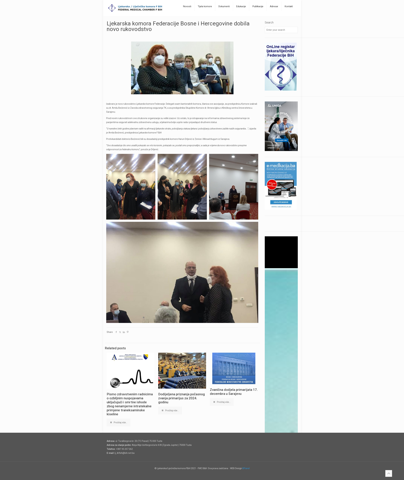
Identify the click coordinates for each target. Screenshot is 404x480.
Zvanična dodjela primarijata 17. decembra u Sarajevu (234, 392)
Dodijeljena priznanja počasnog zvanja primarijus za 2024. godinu (181, 398)
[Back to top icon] (388, 473)
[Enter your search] (281, 30)
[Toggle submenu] (187, 14)
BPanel (246, 468)
